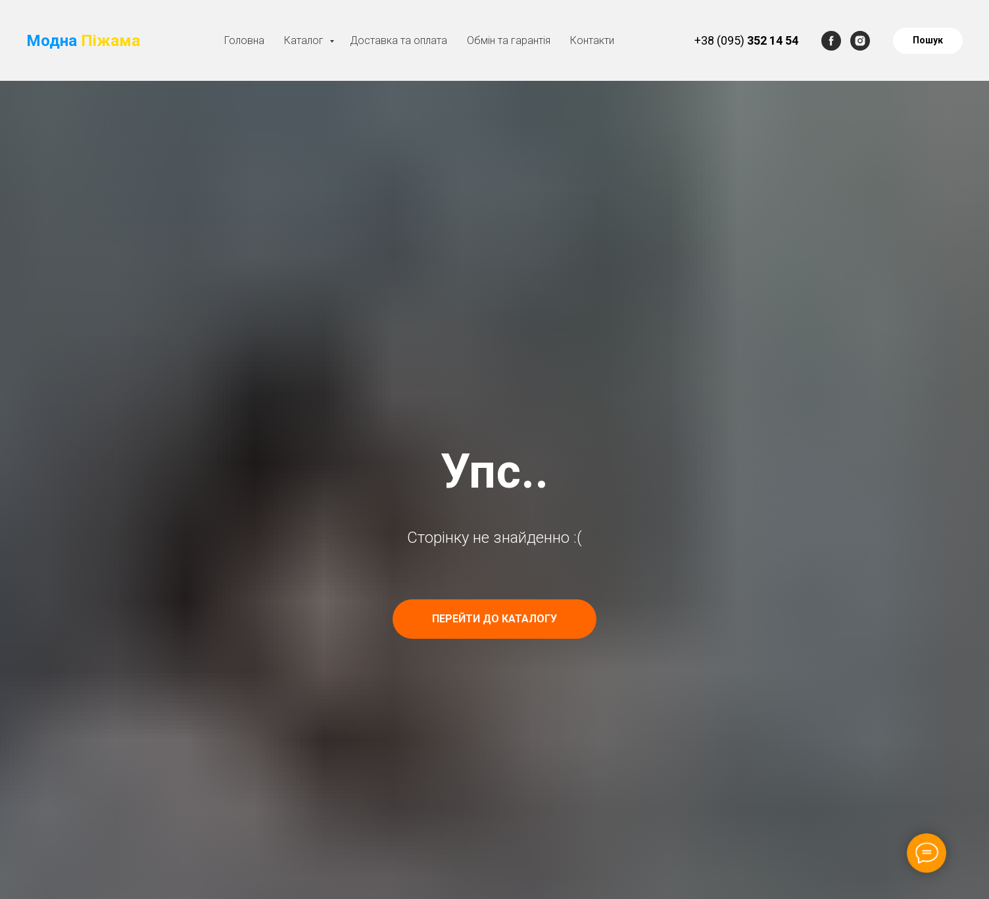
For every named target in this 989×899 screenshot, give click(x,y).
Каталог (305, 40)
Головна (244, 40)
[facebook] (831, 41)
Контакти (592, 40)
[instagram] (860, 41)
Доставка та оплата (398, 40)
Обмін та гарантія (508, 40)
